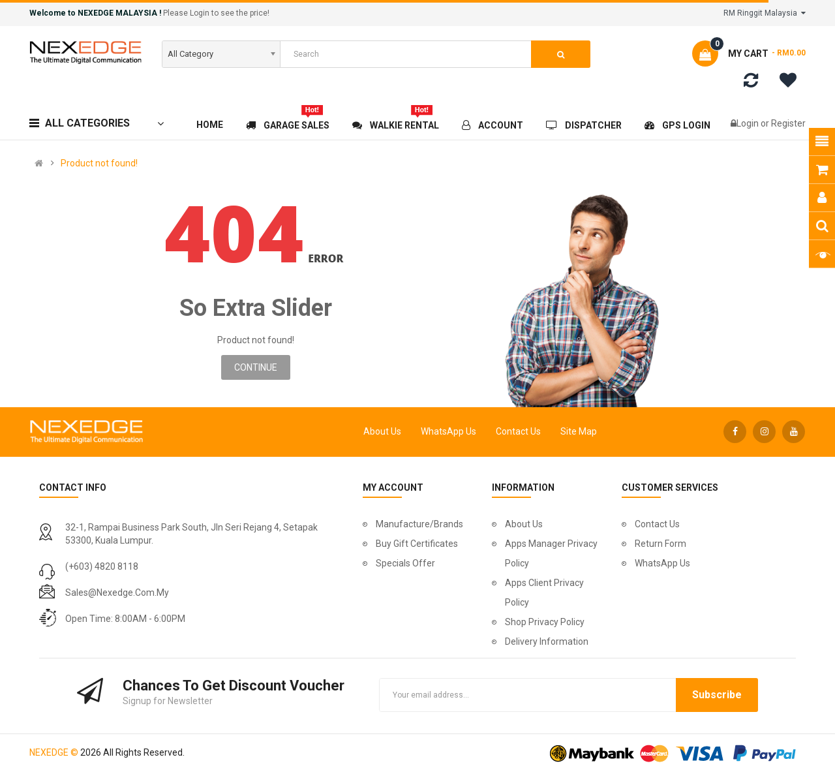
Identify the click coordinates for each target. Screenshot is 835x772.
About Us (382, 431)
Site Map (578, 431)
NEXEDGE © (53, 752)
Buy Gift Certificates (417, 543)
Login (748, 123)
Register (788, 123)
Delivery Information (546, 641)
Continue (255, 367)
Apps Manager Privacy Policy (551, 553)
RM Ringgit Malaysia (764, 13)
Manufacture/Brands (419, 524)
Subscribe (717, 694)
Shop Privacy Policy (544, 622)
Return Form (660, 543)
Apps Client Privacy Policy (544, 593)
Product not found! (99, 163)
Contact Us (518, 431)
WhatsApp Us (448, 431)
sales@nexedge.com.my (117, 592)
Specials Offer (405, 563)
